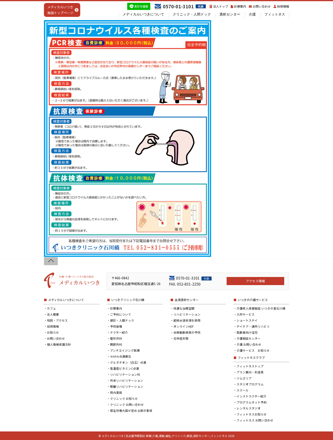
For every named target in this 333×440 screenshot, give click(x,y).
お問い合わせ (260, 6)
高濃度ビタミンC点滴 (124, 368)
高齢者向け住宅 (247, 332)
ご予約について (120, 314)
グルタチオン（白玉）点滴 (128, 362)
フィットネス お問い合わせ (255, 420)
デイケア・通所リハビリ (253, 326)
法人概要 (53, 314)
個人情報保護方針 (59, 344)
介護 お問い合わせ (249, 344)
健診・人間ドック (122, 320)
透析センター (229, 14)
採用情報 (281, 6)
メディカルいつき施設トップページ (60, 10)
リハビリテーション (186, 314)
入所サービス (246, 314)
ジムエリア (244, 378)
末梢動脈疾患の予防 (186, 332)
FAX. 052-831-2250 (184, 284)
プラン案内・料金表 (250, 372)
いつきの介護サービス (253, 300)
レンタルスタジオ (249, 408)
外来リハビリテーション (126, 380)
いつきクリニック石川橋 (127, 300)
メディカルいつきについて (143, 14)
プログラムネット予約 (252, 402)
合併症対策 (180, 338)
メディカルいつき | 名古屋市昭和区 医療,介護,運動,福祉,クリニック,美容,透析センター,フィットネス (164, 436)
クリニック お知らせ (124, 398)
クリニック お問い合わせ (127, 404)
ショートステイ (247, 320)
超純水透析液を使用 (186, 320)
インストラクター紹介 (251, 396)
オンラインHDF (183, 326)
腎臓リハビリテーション (126, 386)
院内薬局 (116, 392)
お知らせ (53, 332)
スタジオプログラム (250, 384)
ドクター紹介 (119, 332)
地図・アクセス (57, 320)
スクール (243, 390)
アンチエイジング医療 (125, 350)
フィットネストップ (250, 366)
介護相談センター (249, 338)
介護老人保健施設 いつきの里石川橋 (261, 308)
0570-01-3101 (194, 278)
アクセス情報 (255, 281)
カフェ (51, 308)
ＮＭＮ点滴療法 (120, 356)
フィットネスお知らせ (252, 414)
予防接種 (116, 326)
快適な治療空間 (183, 308)
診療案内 (238, 6)
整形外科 (116, 338)
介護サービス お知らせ (253, 350)
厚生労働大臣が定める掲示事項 (131, 410)
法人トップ (219, 6)
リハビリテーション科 (125, 374)
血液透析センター (187, 300)
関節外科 (116, 344)
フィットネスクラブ (251, 357)
